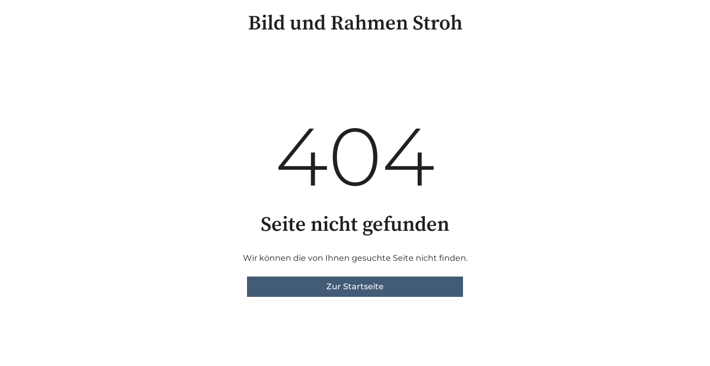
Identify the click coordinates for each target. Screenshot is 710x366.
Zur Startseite (355, 286)
